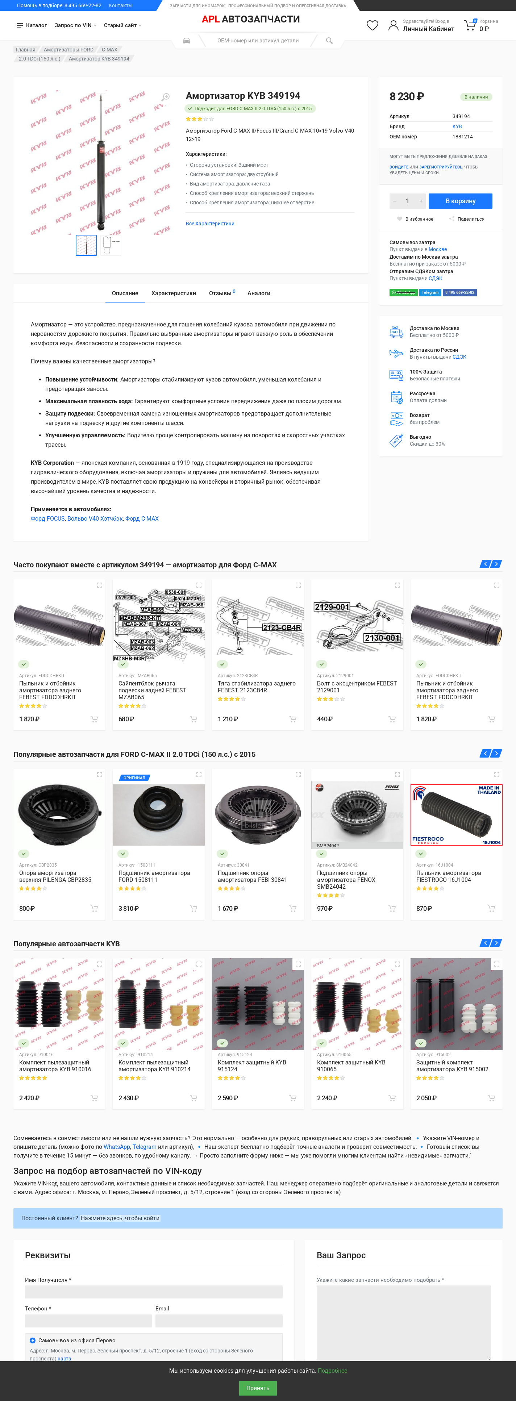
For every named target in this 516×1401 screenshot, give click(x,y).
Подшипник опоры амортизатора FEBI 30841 (252, 876)
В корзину (461, 201)
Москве (438, 249)
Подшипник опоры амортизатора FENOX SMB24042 (346, 880)
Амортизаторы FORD (68, 50)
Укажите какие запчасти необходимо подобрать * (380, 1280)
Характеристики (173, 293)
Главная (26, 50)
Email (162, 1308)
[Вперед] (496, 564)
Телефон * (38, 1308)
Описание (125, 293)
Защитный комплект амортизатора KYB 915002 (452, 1066)
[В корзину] (94, 719)
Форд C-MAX (142, 518)
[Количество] (408, 201)
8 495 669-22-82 (459, 292)
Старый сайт (122, 25)
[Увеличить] (165, 97)
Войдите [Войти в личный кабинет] (399, 167)
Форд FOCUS (48, 518)
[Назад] (485, 564)
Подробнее (332, 1370)
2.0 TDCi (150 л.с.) (40, 59)
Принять (258, 1388)
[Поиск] (329, 40)
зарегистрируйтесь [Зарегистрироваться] (440, 167)
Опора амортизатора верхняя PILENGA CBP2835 (55, 876)
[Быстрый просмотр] (99, 585)
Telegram (430, 292)
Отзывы (222, 292)
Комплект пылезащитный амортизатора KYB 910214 (154, 1066)
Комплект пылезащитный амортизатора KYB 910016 (55, 1066)
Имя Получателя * (48, 1280)
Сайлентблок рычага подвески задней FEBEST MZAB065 (152, 690)
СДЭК (435, 278)
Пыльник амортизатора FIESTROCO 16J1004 (448, 876)
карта (64, 1359)
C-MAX (109, 50)
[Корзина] (481, 25)
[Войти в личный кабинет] (421, 25)
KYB (457, 126)
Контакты (121, 5)
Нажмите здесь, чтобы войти (120, 1218)
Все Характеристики (210, 223)
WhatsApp (403, 292)
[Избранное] (372, 25)
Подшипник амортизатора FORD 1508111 (154, 876)
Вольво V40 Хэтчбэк (95, 518)
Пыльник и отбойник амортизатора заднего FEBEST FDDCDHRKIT (50, 690)
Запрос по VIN (75, 25)
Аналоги (258, 293)
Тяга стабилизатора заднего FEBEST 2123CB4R (257, 687)
